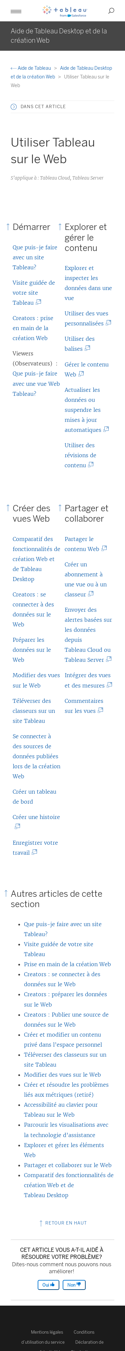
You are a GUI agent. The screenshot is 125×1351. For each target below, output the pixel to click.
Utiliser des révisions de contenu (80, 455)
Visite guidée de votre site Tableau (34, 292)
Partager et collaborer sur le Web (68, 1165)
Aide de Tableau (31, 68)
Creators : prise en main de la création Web (33, 328)
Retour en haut (62, 1223)
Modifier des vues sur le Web (62, 1074)
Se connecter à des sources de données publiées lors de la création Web (36, 756)
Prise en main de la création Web (67, 964)
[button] (16, 10)
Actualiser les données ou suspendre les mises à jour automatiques (84, 409)
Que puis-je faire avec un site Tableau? (35, 257)
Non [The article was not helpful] (74, 1285)
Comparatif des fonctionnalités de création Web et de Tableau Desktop (36, 559)
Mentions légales (47, 1332)
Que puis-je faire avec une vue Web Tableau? (36, 383)
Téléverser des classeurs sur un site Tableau (34, 711)
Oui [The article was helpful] (48, 1285)
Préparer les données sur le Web (32, 649)
